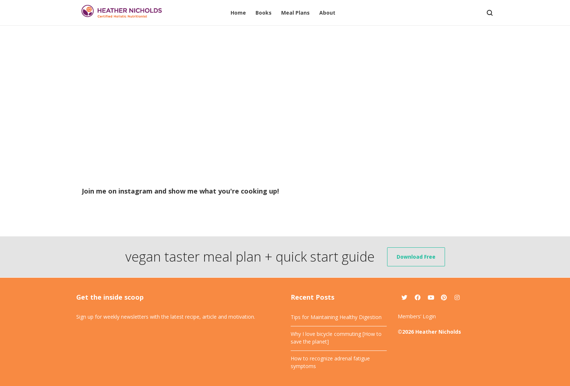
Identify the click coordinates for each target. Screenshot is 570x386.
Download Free (416, 256)
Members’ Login (417, 316)
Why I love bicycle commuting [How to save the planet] (336, 337)
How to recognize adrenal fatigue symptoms (330, 362)
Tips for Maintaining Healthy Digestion (336, 317)
